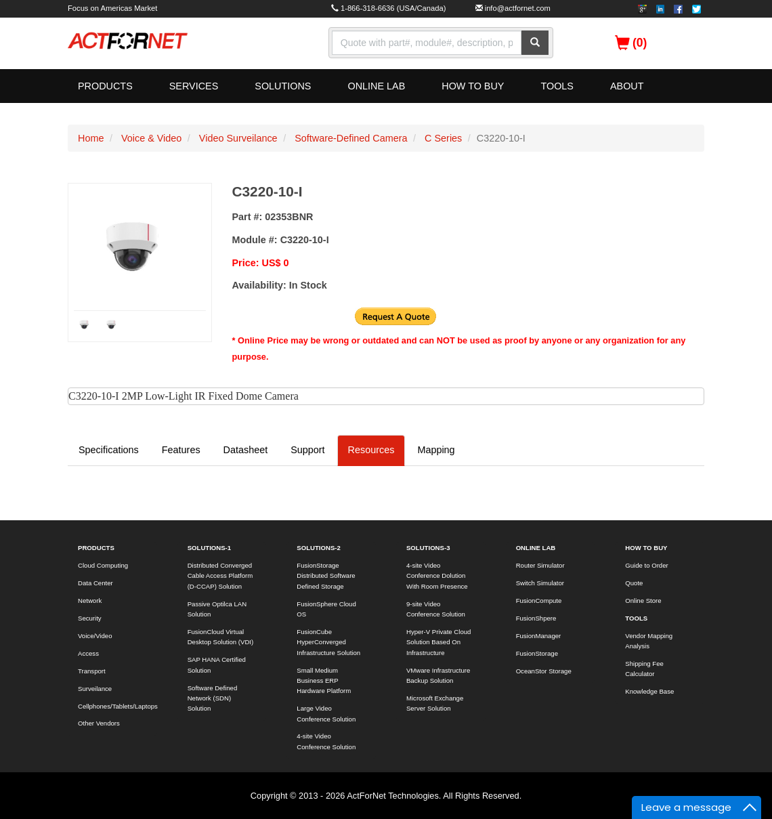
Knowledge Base (649, 691)
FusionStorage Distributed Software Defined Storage (326, 576)
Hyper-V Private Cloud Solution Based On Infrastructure (438, 642)
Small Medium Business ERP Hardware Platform (324, 681)
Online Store (643, 600)
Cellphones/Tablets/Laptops (117, 706)
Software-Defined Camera (351, 138)
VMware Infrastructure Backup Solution (438, 675)
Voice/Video (95, 635)
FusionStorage (537, 653)
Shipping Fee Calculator (644, 668)
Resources (371, 449)
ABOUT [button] (627, 86)
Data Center (95, 583)
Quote (634, 583)
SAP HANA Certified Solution (217, 664)
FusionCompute (539, 600)
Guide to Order (646, 565)
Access (88, 653)
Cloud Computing (103, 565)
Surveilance (95, 688)
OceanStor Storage (544, 671)
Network (90, 600)
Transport (92, 671)
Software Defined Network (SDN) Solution (213, 698)
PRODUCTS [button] (105, 86)
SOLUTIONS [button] (283, 86)
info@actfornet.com (518, 8)
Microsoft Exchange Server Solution (434, 703)
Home (91, 138)
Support (307, 449)
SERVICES (194, 86)
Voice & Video (151, 138)
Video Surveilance (238, 138)
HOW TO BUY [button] (473, 86)
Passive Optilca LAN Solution (217, 609)
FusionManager (538, 635)
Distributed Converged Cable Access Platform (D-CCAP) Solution (220, 576)
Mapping (435, 449)
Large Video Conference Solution (326, 713)
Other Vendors (99, 723)
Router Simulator (540, 565)
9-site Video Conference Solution (435, 609)
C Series (443, 138)
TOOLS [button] (557, 86)
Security (90, 618)
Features (181, 449)
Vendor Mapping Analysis (648, 641)
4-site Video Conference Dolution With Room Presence (437, 576)
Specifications (109, 449)
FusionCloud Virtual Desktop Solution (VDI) (221, 637)
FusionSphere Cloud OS (326, 609)
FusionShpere (536, 618)
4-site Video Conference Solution (326, 741)
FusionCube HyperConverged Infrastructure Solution (328, 642)
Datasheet (245, 449)
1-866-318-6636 (368, 8)
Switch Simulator (540, 583)
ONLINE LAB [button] (376, 86)
